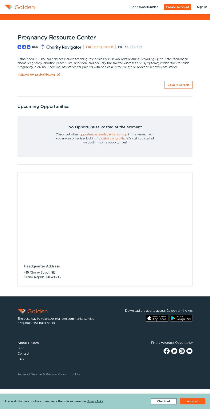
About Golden (28, 343)
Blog (21, 348)
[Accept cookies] (192, 401)
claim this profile (112, 138)
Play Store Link (181, 318)
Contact (23, 353)
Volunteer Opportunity (177, 342)
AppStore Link (156, 318)
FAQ (21, 359)
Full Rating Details (99, 46)
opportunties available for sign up (103, 134)
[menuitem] (17, 7)
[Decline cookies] (164, 401)
